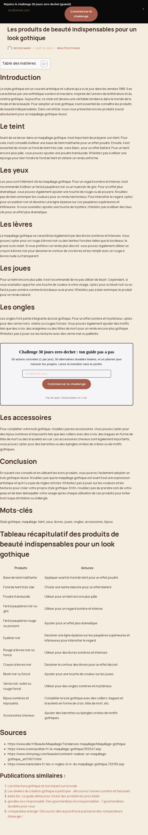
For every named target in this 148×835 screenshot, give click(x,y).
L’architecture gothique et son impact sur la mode (42, 786)
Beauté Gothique (68, 48)
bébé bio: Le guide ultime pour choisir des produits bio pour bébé (53, 796)
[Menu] (139, 6)
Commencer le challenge (67, 384)
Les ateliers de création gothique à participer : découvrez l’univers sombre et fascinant (69, 791)
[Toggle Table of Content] (42, 64)
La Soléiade (20, 6)
